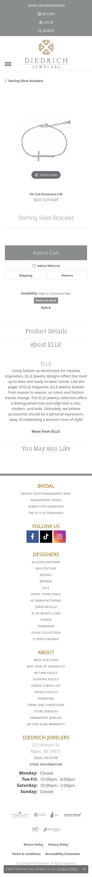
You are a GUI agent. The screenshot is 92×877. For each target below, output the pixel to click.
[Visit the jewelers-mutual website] (72, 815)
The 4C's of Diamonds (46, 513)
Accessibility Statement (62, 854)
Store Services (46, 711)
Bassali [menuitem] (46, 575)
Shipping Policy (46, 679)
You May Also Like (46, 448)
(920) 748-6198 (46, 199)
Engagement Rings (46, 500)
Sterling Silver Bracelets (25, 81)
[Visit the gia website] (40, 815)
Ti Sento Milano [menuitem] (46, 639)
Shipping (25, 275)
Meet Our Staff (46, 660)
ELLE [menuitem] (46, 587)
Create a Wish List (46, 685)
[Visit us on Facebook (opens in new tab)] (32, 536)
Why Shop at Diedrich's (46, 666)
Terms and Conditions (46, 705)
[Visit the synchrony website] (52, 829)
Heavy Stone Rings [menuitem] (46, 594)
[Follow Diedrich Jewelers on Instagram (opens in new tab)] (59, 536)
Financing (46, 698)
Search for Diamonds (46, 506)
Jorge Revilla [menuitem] (46, 607)
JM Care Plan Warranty (46, 724)
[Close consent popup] (84, 869)
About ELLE (46, 344)
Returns (67, 275)
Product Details (46, 331)
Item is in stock (46, 300)
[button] (46, 14)
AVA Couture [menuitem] (46, 568)
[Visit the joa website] (55, 815)
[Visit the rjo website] (35, 829)
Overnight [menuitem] (46, 626)
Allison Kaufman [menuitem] (46, 562)
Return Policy (46, 673)
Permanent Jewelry (46, 718)
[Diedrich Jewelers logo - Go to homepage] (46, 54)
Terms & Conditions (26, 854)
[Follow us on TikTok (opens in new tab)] (46, 536)
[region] (46, 139)
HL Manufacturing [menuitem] (46, 600)
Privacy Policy (46, 692)
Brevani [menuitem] (46, 581)
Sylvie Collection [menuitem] (46, 632)
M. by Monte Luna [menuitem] (46, 613)
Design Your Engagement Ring (46, 493)
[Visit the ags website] (20, 815)
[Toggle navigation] (8, 64)
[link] (46, 5)
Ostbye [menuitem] (46, 620)
